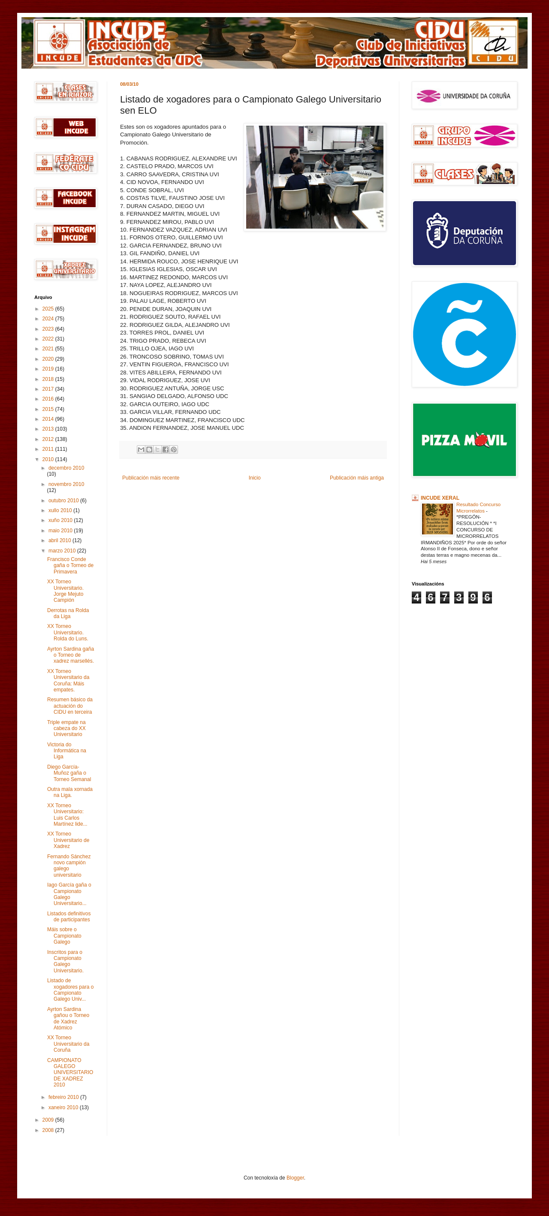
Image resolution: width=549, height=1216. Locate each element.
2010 (48, 459)
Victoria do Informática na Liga (66, 751)
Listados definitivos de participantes (68, 917)
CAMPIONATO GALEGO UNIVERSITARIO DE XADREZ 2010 (70, 1072)
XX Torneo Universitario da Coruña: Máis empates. (68, 680)
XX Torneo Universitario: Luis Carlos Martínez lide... (67, 815)
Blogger (295, 1178)
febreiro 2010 (64, 1097)
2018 (48, 379)
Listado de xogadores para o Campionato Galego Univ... (70, 990)
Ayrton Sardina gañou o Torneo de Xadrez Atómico (68, 1018)
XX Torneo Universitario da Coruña (68, 1044)
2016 (48, 399)
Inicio (255, 478)
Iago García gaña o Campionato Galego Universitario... (69, 894)
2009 (48, 1120)
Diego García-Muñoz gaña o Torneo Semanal (69, 773)
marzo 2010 (62, 551)
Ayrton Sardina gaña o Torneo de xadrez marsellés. (70, 655)
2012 (48, 439)
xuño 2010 (61, 520)
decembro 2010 (66, 468)
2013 (48, 429)
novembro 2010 (66, 484)
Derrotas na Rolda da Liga (68, 613)
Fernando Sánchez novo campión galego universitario (68, 866)
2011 (48, 449)
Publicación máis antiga (357, 478)
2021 (48, 349)
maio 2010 (61, 531)
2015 (48, 409)
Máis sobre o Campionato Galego (64, 935)
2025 (48, 309)
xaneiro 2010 (64, 1107)
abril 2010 (60, 540)
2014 (48, 419)
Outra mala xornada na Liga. (70, 792)
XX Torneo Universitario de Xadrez (68, 840)
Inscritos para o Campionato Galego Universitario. (65, 961)
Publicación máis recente (150, 478)
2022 (48, 339)
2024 (48, 319)
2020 (48, 359)
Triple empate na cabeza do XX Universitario (66, 728)
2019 (48, 369)
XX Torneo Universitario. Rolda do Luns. (67, 632)
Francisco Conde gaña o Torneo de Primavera (70, 565)
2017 (48, 389)
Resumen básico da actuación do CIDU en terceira (70, 706)
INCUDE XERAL (440, 498)
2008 (48, 1130)
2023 (48, 329)
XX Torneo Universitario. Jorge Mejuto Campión (65, 591)
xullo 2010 (60, 510)
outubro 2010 (64, 501)
